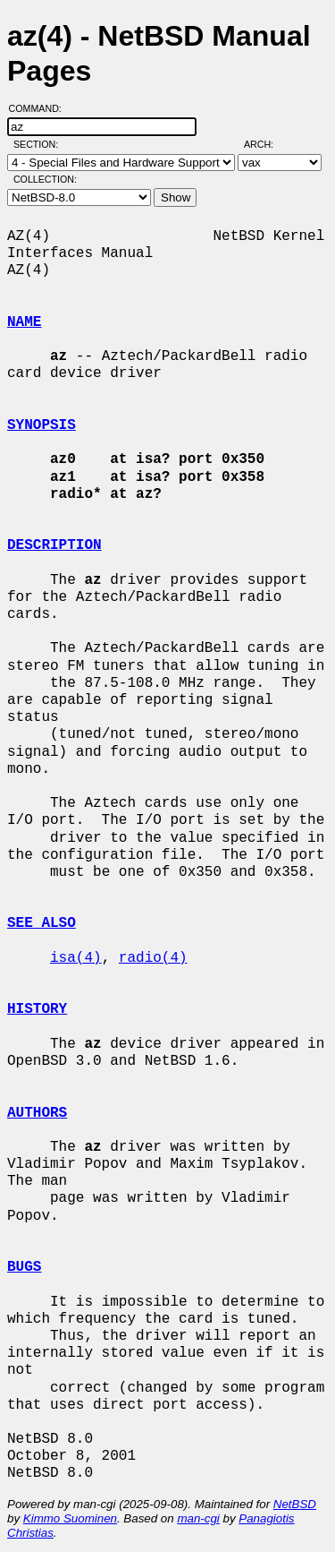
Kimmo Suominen (70, 1518)
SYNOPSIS (41, 425)
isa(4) (76, 958)
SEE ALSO (41, 923)
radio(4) (153, 958)
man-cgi (198, 1518)
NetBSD (294, 1504)
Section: (39, 144)
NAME (24, 322)
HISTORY (37, 1009)
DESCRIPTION (54, 545)
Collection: (45, 179)
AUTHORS (37, 1113)
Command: (40, 108)
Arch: (266, 144)
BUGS (24, 1267)
